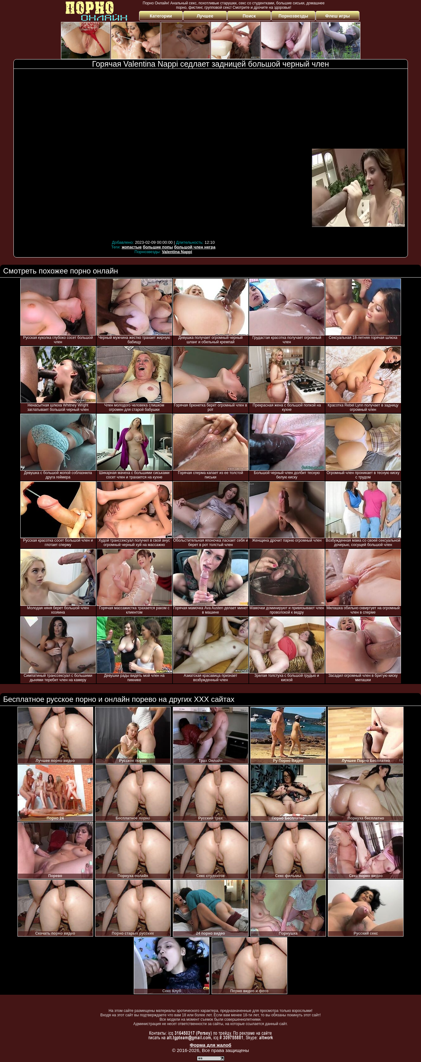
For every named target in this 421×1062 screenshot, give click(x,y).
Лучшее (205, 15)
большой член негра (194, 247)
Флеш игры (337, 15)
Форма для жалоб (210, 1045)
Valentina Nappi (177, 251)
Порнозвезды (293, 15)
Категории (161, 15)
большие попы (158, 247)
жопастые (132, 247)
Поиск (249, 15)
